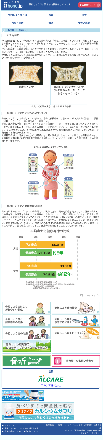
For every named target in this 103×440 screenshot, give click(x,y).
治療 (50, 22)
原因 (50, 14)
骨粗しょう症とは (17, 14)
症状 (84, 14)
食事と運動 (84, 22)
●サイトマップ (8, 425)
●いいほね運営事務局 (29, 428)
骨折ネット (96, 433)
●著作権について (31, 431)
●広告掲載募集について (12, 431)
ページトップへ (90, 295)
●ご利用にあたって (10, 428)
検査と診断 (17, 22)
